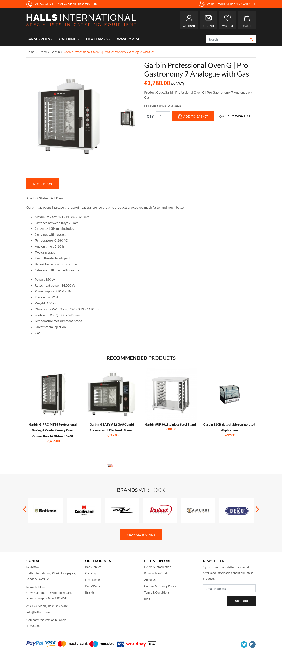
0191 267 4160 (36, 606)
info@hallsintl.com (38, 612)
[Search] (227, 39)
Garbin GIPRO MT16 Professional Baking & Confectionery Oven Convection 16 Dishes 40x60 (53, 430)
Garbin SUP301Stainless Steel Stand (170, 424)
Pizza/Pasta (92, 586)
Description (42, 183)
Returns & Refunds (156, 573)
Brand (42, 52)
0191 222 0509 (58, 606)
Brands (89, 592)
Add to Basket (193, 116)
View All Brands (141, 534)
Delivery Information (157, 567)
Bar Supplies (38, 39)
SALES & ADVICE (51, 4)
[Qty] (163, 116)
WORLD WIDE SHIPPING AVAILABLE (227, 4)
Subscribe (241, 600)
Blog (147, 599)
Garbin (55, 52)
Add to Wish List (234, 116)
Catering (67, 39)
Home (30, 52)
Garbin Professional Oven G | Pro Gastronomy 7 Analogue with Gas (109, 52)
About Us (150, 579)
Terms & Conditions (156, 592)
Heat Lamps (97, 39)
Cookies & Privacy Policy (160, 586)
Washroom (128, 39)
